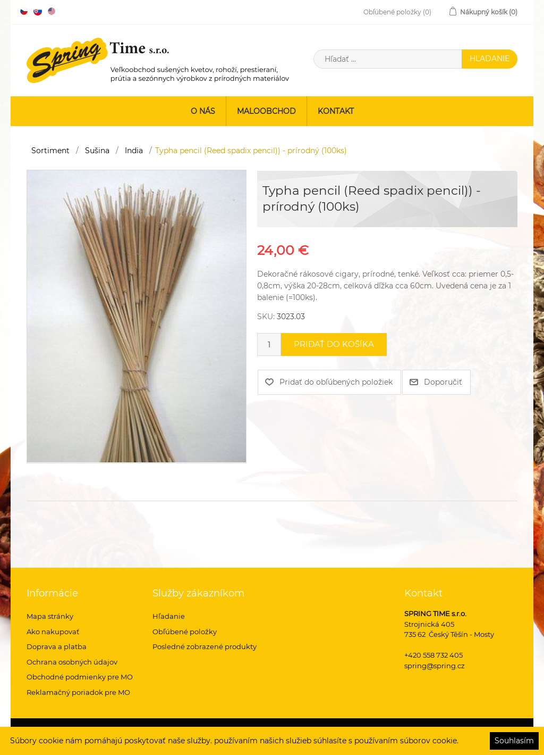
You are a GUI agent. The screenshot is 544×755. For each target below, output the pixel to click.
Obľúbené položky (184, 631)
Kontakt (336, 111)
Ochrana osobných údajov (72, 662)
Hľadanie (168, 616)
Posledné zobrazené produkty (204, 646)
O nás (203, 111)
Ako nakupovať (53, 631)
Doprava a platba (57, 646)
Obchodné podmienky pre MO (80, 677)
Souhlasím (514, 740)
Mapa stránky (50, 616)
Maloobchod (266, 111)
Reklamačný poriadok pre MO (78, 692)
